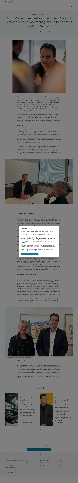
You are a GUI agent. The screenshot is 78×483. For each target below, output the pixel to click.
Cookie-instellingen (44, 254)
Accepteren (25, 254)
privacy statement (48, 241)
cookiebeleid (23, 242)
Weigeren (34, 254)
